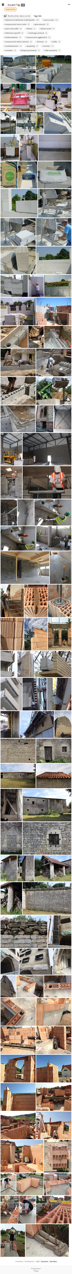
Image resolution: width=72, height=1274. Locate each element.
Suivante (44, 1261)
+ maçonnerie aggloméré (37, 37)
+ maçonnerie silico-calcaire (18, 41)
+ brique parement (30, 50)
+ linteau (41, 41)
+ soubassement (12, 46)
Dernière (53, 1261)
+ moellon (10, 50)
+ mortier (47, 46)
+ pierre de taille (13, 28)
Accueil (11, 4)
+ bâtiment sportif (13, 33)
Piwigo (36, 1271)
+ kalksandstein (12, 37)
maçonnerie (10, 9)
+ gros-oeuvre (40, 24)
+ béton (30, 28)
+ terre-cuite (50, 20)
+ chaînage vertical (37, 33)
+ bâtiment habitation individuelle (21, 20)
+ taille (55, 41)
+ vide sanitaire (52, 50)
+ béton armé (46, 28)
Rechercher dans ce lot (19, 16)
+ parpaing (31, 46)
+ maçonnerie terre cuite (16, 24)
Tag (18, 4)
